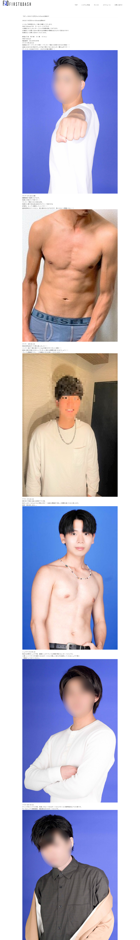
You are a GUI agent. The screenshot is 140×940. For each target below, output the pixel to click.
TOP (76, 5)
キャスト (96, 5)
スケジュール (107, 5)
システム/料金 (85, 5)
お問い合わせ (118, 5)
